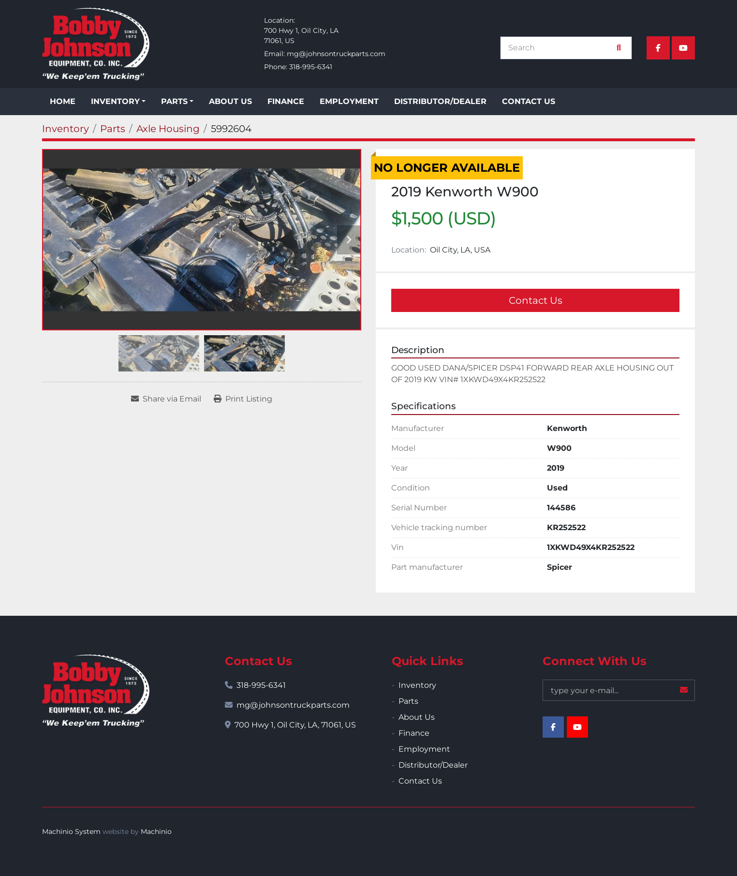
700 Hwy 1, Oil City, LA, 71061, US (295, 724)
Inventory (115, 101)
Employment (349, 101)
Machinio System (71, 831)
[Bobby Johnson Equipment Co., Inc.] (95, 690)
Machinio (156, 831)
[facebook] (658, 47)
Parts (174, 101)
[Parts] (112, 128)
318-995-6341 (310, 66)
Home (62, 101)
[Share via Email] (166, 399)
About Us (230, 101)
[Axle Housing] (168, 128)
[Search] (561, 48)
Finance (285, 101)
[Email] (619, 690)
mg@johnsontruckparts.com (336, 53)
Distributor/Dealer (440, 101)
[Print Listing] (243, 399)
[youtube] (683, 47)
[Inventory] (65, 128)
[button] (118, 101)
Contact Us (528, 101)
